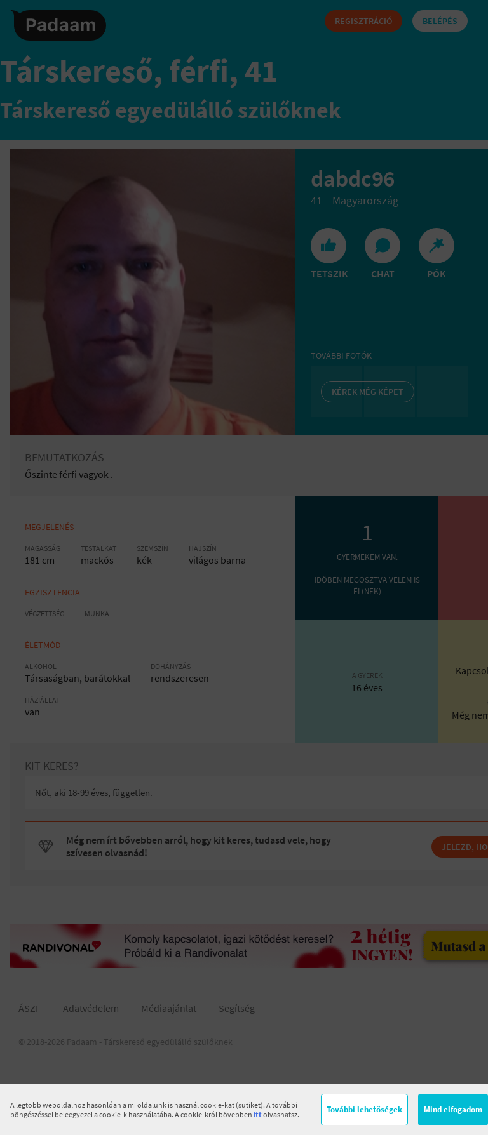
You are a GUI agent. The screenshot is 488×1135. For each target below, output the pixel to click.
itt (258, 1114)
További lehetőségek (364, 1109)
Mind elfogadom (453, 1109)
